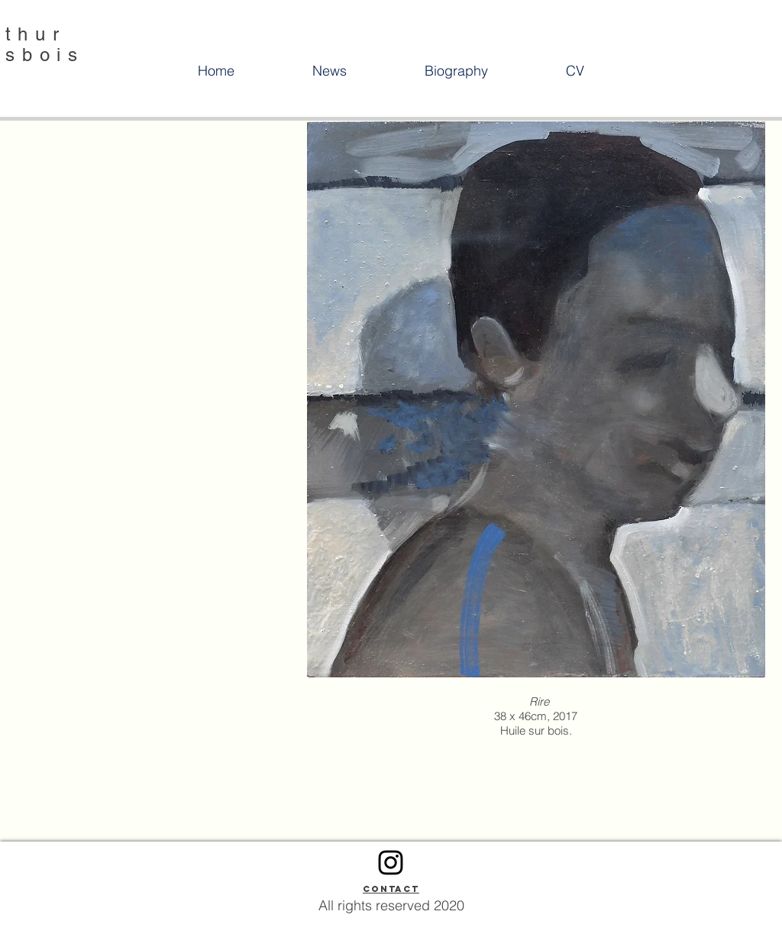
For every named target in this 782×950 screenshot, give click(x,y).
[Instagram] (390, 862)
